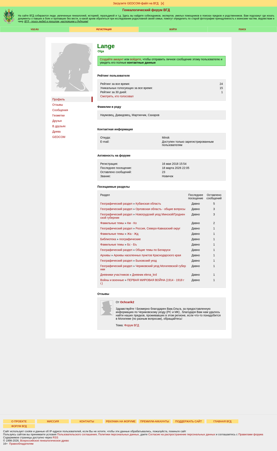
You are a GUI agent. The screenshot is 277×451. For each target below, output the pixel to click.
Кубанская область (148, 203)
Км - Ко (132, 223)
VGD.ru (35, 29)
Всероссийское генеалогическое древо (44, 440)
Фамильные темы (112, 223)
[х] (162, 3)
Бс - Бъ (132, 244)
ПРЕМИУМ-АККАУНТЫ (154, 421)
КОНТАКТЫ (87, 421)
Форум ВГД (131, 325)
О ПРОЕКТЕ (19, 421)
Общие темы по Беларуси (153, 250)
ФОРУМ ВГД (19, 426)
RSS (55, 437)
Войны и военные (112, 280)
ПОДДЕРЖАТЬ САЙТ (188, 421)
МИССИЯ (53, 421)
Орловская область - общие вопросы (160, 209)
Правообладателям (21, 443)
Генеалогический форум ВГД (146, 10)
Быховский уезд (146, 260)
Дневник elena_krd (144, 274)
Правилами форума (250, 434)
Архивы (105, 255)
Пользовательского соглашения (77, 434)
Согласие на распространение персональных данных (181, 434)
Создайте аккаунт (112, 59)
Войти (173, 29)
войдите (135, 59)
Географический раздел (116, 203)
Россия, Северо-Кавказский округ (158, 228)
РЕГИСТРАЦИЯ (104, 29)
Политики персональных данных (118, 434)
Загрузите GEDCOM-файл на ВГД (136, 3)
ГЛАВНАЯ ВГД (223, 421)
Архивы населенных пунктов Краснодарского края (147, 255)
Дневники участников (114, 274)
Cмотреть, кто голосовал (117, 96)
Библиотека (108, 239)
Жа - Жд (132, 233)
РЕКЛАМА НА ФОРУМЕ (120, 421)
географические (130, 239)
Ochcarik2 (127, 302)
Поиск (242, 29)
